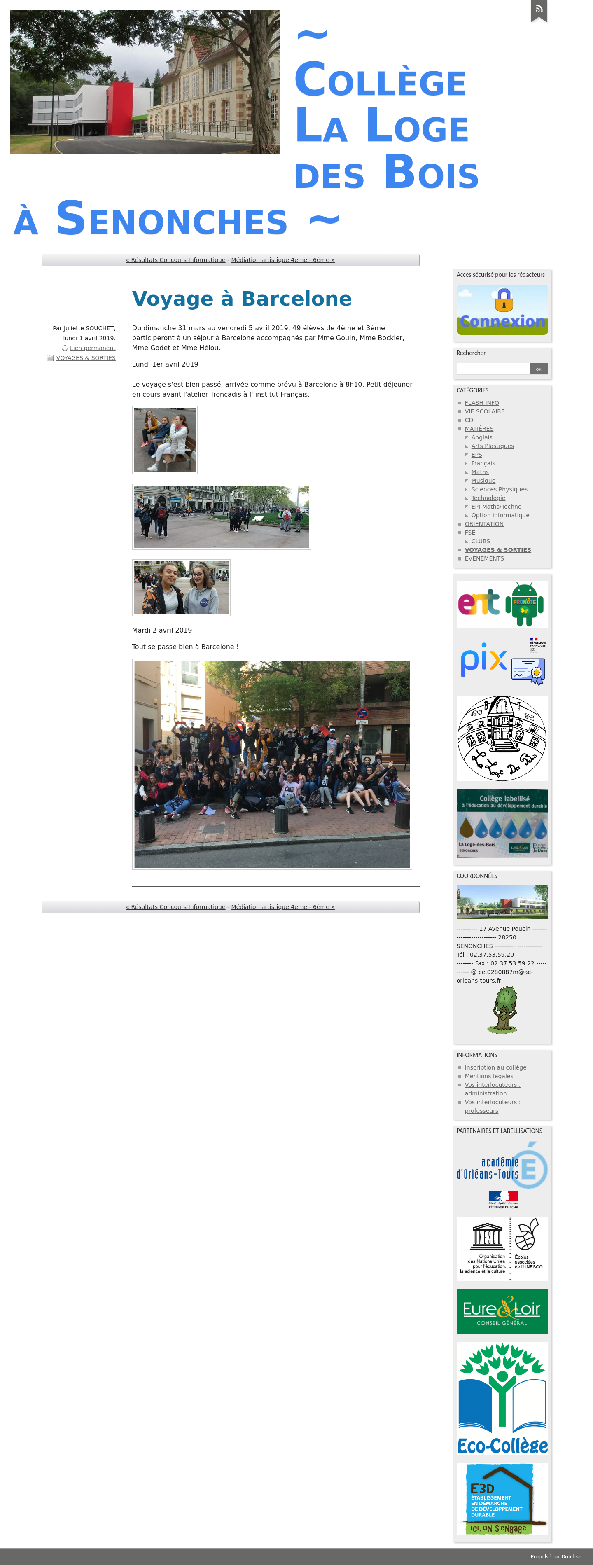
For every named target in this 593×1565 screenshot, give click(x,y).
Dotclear (571, 1556)
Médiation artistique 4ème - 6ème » (283, 260)
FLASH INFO (482, 402)
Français (483, 463)
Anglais (482, 437)
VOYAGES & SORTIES (86, 358)
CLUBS (481, 541)
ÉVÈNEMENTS (484, 558)
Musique (484, 480)
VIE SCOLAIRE (485, 411)
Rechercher (471, 353)
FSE (470, 532)
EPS (477, 454)
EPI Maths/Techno (497, 506)
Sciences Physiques (500, 489)
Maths (480, 472)
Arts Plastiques (493, 446)
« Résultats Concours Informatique (175, 260)
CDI (470, 420)
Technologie (489, 498)
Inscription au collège (496, 1067)
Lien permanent (93, 348)
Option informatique (501, 515)
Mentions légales (489, 1076)
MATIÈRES (479, 428)
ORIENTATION (484, 524)
